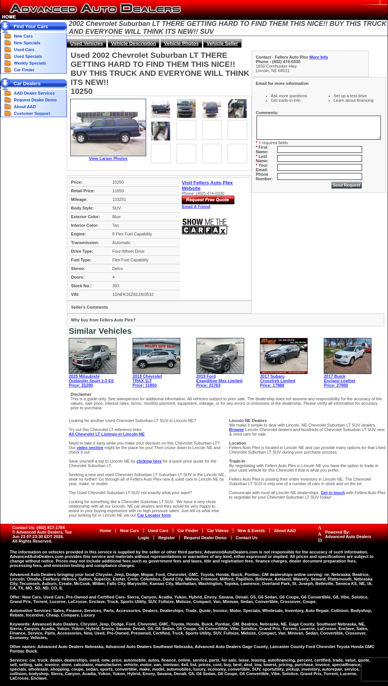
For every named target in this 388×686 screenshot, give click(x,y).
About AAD (25, 106)
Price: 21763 (208, 385)
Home (105, 530)
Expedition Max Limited (219, 380)
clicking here (149, 461)
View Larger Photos (108, 158)
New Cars (23, 36)
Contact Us (246, 537)
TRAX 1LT (142, 380)
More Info (318, 57)
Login (143, 537)
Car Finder (24, 70)
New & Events (251, 530)
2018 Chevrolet (147, 376)
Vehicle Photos (181, 43)
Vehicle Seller (222, 43)
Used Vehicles (86, 43)
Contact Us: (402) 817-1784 (38, 527)
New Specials (27, 43)
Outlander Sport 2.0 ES (91, 380)
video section (90, 447)
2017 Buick (334, 376)
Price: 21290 (81, 385)
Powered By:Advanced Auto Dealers (348, 534)
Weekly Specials (30, 63)
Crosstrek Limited (277, 380)
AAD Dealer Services (34, 93)
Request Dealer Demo (35, 100)
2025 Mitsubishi (84, 376)
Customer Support (32, 113)
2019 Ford (206, 376)
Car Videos (217, 530)
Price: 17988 (272, 385)
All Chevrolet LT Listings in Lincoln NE (107, 434)
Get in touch (333, 492)
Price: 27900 (336, 385)
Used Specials (28, 56)
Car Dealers (27, 83)
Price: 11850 (145, 385)
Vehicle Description (133, 43)
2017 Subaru (272, 376)
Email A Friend (196, 206)
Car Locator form (154, 515)
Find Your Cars (31, 26)
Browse (236, 429)
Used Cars (24, 49)
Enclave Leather (339, 380)
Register (167, 537)
